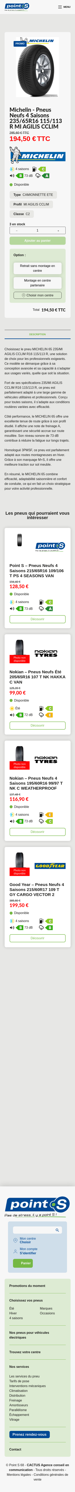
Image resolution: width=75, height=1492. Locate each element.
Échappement (19, 1414)
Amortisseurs (18, 1405)
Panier (26, 1263)
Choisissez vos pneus (26, 1300)
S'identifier (28, 1253)
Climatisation (18, 1390)
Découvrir (37, 619)
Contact (15, 1449)
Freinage (15, 1400)
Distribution (17, 1395)
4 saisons (16, 1318)
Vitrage (14, 1419)
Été (11, 1308)
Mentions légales (19, 1474)
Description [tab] (37, 334)
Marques (46, 1308)
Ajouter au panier (37, 240)
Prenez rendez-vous (30, 1435)
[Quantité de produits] (38, 230)
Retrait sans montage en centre (37, 268)
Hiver (13, 1313)
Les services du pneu (24, 1376)
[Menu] (64, 7)
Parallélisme (18, 1410)
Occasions (47, 1313)
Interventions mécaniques (27, 1386)
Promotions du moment (27, 1286)
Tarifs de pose (19, 1381)
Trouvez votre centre (25, 1352)
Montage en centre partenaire (37, 283)
